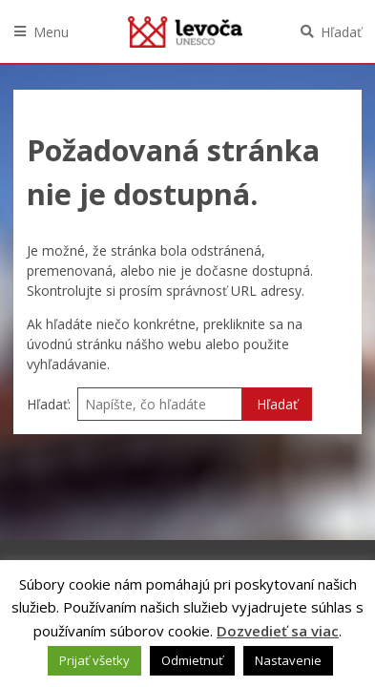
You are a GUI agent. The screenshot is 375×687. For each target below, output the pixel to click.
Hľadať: (49, 404)
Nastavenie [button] (288, 660)
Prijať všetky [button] (94, 660)
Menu (51, 32)
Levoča (185, 31)
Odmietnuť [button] (192, 660)
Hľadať (341, 32)
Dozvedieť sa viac (278, 630)
